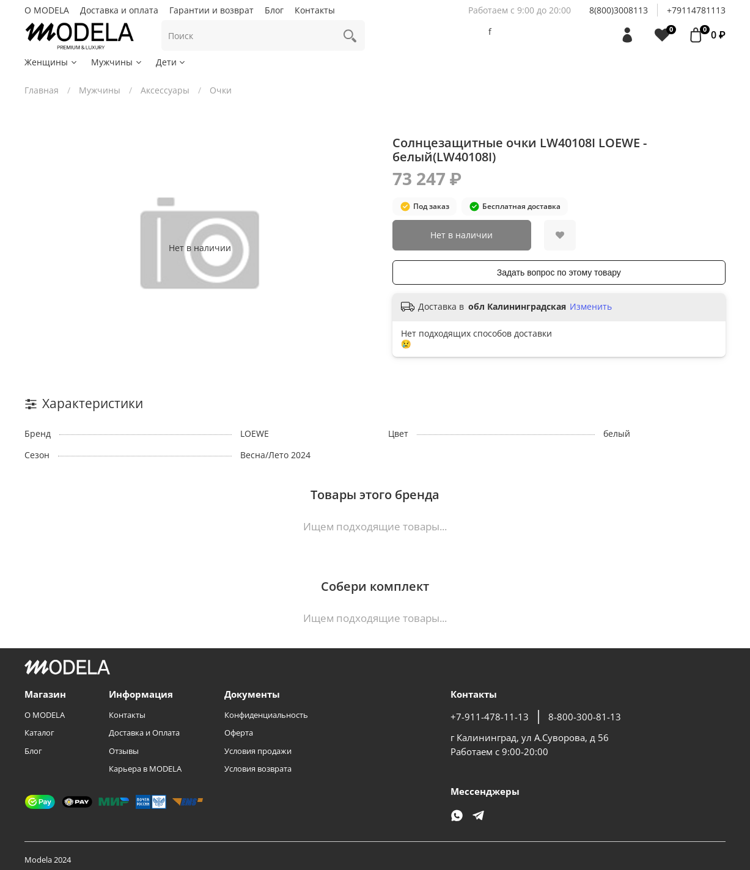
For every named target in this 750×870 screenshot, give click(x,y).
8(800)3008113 (618, 10)
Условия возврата (258, 769)
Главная (41, 90)
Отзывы (124, 751)
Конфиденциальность (266, 715)
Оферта (238, 733)
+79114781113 (696, 10)
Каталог (39, 733)
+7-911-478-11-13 (489, 717)
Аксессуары (165, 90)
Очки (221, 90)
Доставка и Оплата (144, 733)
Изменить (591, 306)
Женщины (51, 62)
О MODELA (46, 10)
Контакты (315, 10)
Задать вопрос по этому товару (559, 272)
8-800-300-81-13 (584, 717)
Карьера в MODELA (145, 769)
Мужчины (117, 62)
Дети (171, 62)
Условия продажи (258, 751)
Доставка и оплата (119, 10)
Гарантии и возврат (211, 10)
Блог (274, 10)
